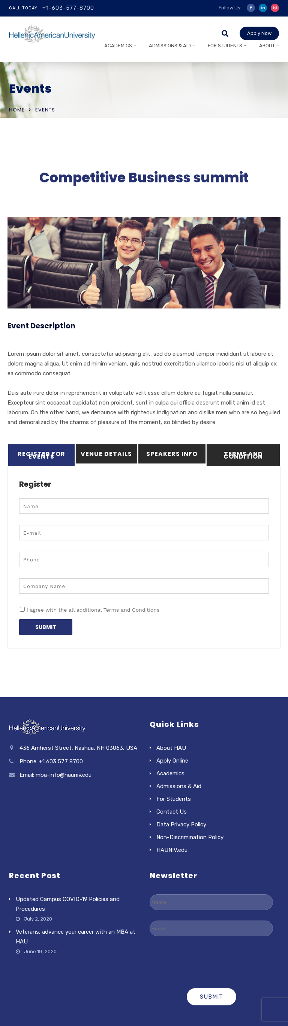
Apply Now (259, 33)
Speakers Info (172, 454)
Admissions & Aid (170, 45)
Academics (118, 45)
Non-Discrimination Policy (190, 837)
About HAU (171, 748)
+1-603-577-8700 (68, 8)
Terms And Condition (243, 455)
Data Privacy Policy (181, 824)
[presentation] (211, 961)
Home (17, 109)
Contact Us (171, 811)
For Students (225, 45)
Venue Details (106, 454)
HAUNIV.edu (172, 850)
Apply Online (172, 760)
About (267, 45)
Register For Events (41, 455)
